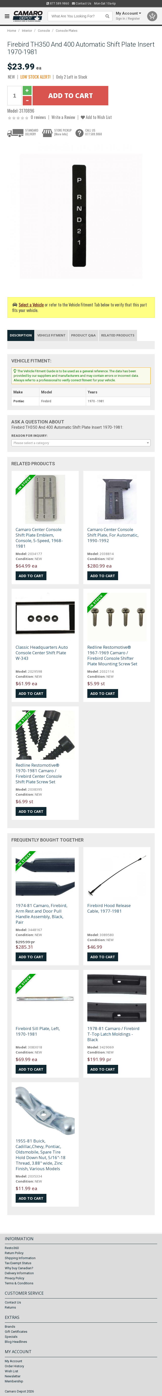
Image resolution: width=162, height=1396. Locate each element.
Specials (11, 1337)
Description (21, 335)
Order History (14, 1366)
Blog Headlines (16, 1342)
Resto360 (12, 1248)
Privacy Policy (14, 1278)
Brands (10, 1326)
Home (11, 31)
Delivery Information (19, 1273)
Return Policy (14, 1253)
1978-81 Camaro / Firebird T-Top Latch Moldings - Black (113, 1034)
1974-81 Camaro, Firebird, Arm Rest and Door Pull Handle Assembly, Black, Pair (41, 914)
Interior (27, 31)
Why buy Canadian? (19, 1268)
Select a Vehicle (31, 304)
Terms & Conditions (19, 1283)
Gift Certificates (16, 1331)
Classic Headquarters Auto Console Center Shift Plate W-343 (42, 652)
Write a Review (63, 117)
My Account (13, 1361)
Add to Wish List (96, 117)
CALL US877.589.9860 (93, 132)
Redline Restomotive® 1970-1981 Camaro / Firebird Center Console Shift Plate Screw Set (39, 773)
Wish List (11, 1371)
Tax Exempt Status (18, 1263)
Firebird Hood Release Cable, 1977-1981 (109, 908)
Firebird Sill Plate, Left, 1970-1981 (38, 1031)
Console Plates (66, 31)
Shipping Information (20, 1258)
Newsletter (12, 1376)
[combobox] (80, 442)
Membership (14, 1381)
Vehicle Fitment (51, 335)
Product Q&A (83, 335)
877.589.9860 (57, 3)
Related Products (117, 335)
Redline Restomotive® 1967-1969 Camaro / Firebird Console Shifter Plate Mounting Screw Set (112, 655)
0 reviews (38, 117)
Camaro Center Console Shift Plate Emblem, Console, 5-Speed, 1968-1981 (39, 537)
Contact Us (81, 3)
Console (44, 31)
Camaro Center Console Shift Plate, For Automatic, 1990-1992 (113, 534)
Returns (10, 1307)
